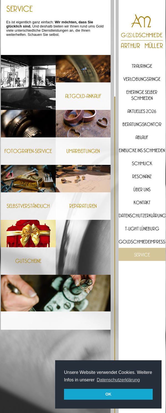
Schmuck (142, 164)
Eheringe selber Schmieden (141, 95)
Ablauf (142, 138)
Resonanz (142, 177)
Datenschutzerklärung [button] (118, 379)
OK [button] (108, 394)
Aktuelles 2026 (141, 112)
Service (142, 255)
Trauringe (142, 66)
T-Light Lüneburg (142, 229)
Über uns (141, 190)
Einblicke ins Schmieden (142, 151)
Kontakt (142, 203)
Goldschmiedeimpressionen (142, 242)
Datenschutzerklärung (142, 216)
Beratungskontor (142, 125)
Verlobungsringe (141, 79)
